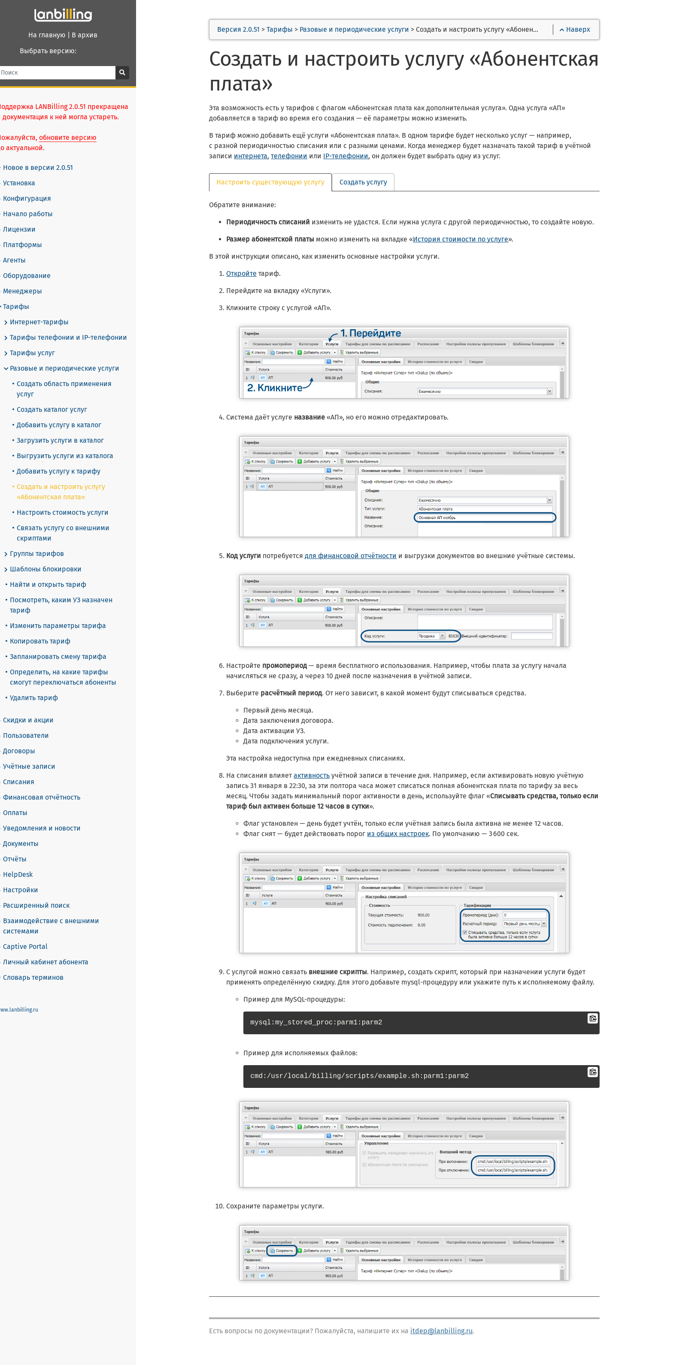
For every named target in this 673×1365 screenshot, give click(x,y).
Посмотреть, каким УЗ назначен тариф (69, 595)
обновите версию (78, 137)
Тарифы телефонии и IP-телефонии (75, 337)
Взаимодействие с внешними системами (58, 916)
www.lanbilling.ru (28, 1000)
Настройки (28, 880)
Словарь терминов (41, 967)
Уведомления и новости (49, 818)
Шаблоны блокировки (53, 559)
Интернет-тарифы (46, 322)
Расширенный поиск (43, 895)
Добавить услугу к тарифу (67, 461)
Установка (26, 183)
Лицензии (26, 229)
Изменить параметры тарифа (66, 615)
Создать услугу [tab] (372, 183)
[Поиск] (68, 72)
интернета (259, 157)
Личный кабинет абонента (53, 952)
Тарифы (23, 307)
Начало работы (35, 214)
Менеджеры (29, 291)
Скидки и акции (35, 710)
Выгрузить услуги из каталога (73, 445)
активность (320, 777)
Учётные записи (36, 756)
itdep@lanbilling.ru (450, 1332)
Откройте (250, 275)
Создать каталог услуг (60, 399)
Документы (28, 833)
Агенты (21, 260)
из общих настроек (406, 835)
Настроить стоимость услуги (71, 502)
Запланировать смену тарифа (66, 646)
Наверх (581, 31)
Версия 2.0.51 (247, 31)
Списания (26, 772)
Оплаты (22, 802)
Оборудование (34, 276)
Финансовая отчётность (49, 787)
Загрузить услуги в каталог (68, 430)
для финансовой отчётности (359, 557)
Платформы (29, 245)
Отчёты (22, 849)
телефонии (297, 157)
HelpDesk (25, 864)
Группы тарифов (44, 543)
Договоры (26, 741)
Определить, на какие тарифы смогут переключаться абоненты (79, 667)
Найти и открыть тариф (56, 574)
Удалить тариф (42, 687)
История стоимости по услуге (469, 240)
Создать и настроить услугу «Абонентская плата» (69, 481)
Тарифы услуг (39, 353)
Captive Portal (32, 936)
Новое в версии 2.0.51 (46, 167)
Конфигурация (34, 198)
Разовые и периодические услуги (72, 368)
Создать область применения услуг (82, 384)
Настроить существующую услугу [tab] (279, 183)
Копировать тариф (48, 631)
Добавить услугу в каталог (67, 415)
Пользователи (33, 725)
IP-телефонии (354, 157)
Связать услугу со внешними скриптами (71, 522)
